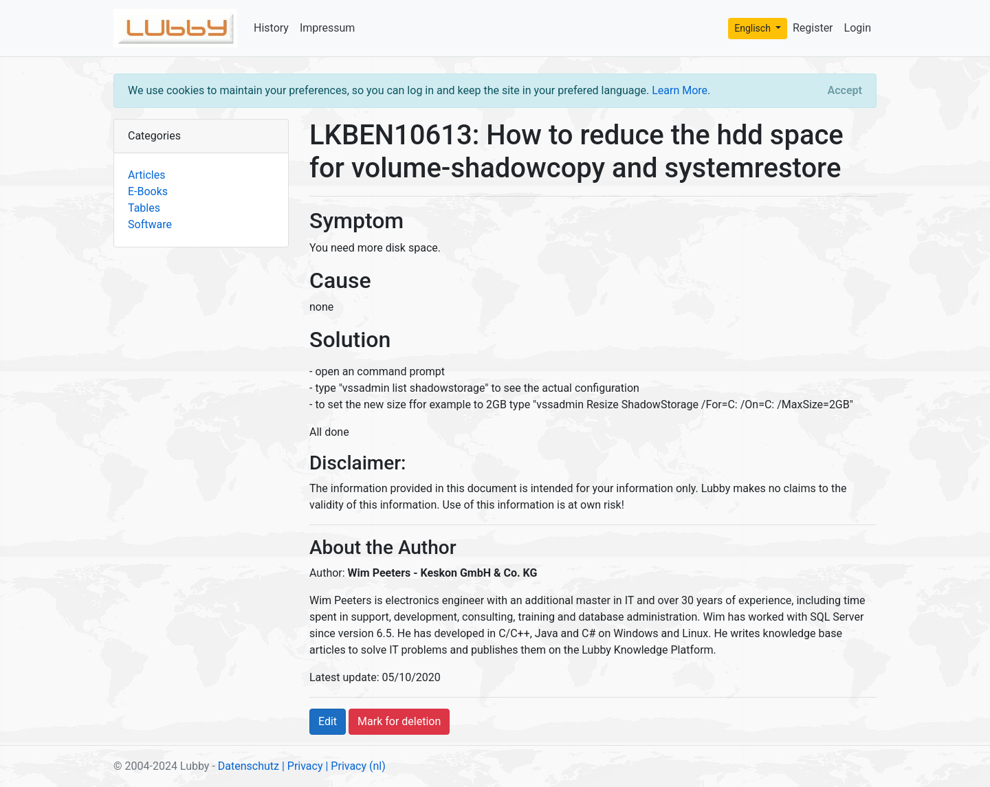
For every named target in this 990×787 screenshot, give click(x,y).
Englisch (753, 28)
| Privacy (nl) (355, 766)
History (271, 27)
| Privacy (302, 766)
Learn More (679, 90)
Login (857, 27)
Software (150, 224)
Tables (144, 207)
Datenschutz (248, 766)
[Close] (845, 90)
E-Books (148, 191)
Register (813, 27)
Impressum (327, 27)
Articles (146, 174)
